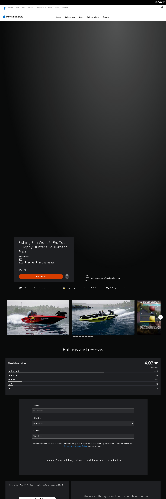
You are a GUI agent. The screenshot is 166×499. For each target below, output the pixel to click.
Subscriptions (93, 15)
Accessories (40, 7)
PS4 (23, 7)
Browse (106, 15)
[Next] (160, 315)
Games (10, 7)
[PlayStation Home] (4, 7)
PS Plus (30, 7)
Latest (58, 15)
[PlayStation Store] (13, 14)
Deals (81, 15)
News (50, 7)
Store (57, 7)
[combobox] (83, 408)
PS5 (17, 7)
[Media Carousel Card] (38, 314)
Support (65, 7)
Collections (70, 15)
